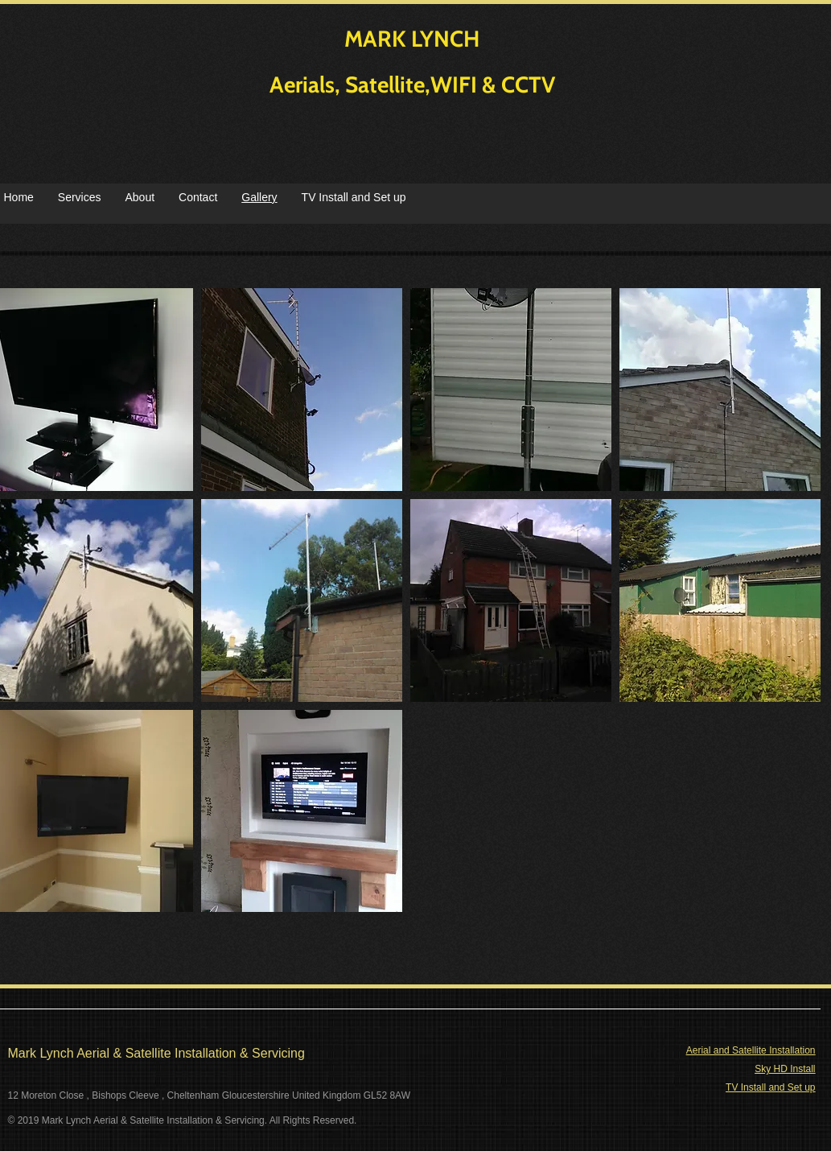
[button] (301, 389)
